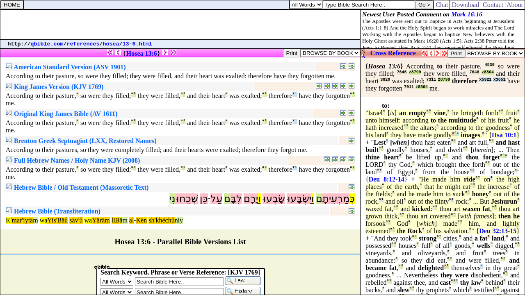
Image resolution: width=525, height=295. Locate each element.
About (515, 4)
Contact (493, 4)
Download (465, 4)
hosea (111, 44)
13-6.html (137, 44)
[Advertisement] (180, 24)
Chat (442, 4)
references (83, 44)
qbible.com (47, 44)
